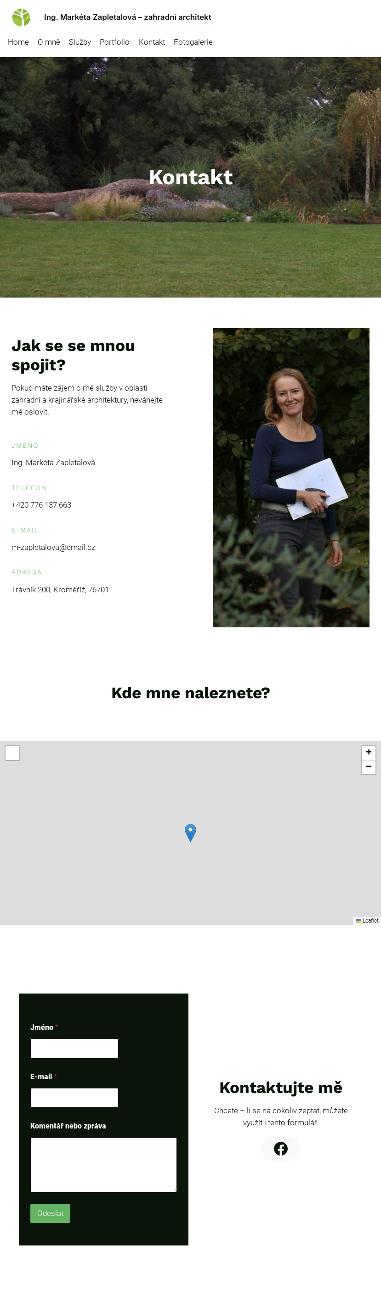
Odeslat (50, 1213)
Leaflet (367, 921)
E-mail (43, 1076)
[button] (190, 833)
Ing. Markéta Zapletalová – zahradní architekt (127, 17)
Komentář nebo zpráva (68, 1126)
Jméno (44, 1027)
